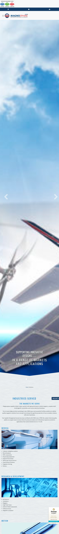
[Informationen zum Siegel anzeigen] (54, 523)
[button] (4, 195)
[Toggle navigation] (3, 16)
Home (27, 387)
